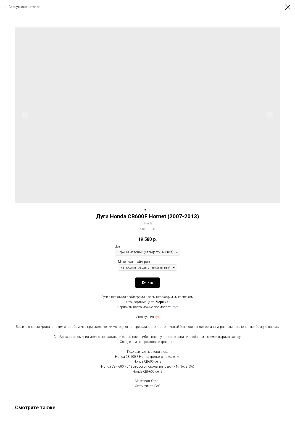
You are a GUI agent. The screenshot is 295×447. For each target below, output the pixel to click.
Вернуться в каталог (24, 7)
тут (175, 307)
